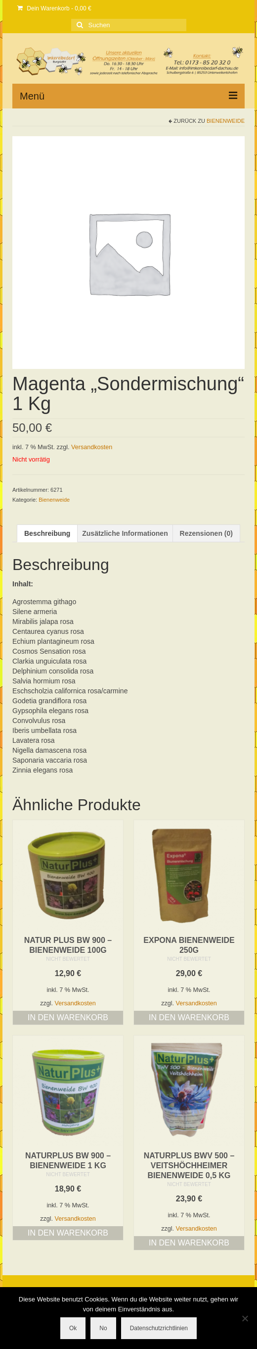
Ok (73, 1328)
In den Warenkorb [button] (68, 1017)
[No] (245, 1318)
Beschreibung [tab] (47, 533)
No (103, 1328)
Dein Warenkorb (54, 8)
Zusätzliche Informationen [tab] (125, 533)
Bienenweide (226, 121)
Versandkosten (91, 447)
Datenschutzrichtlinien (159, 1328)
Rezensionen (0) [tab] (206, 533)
